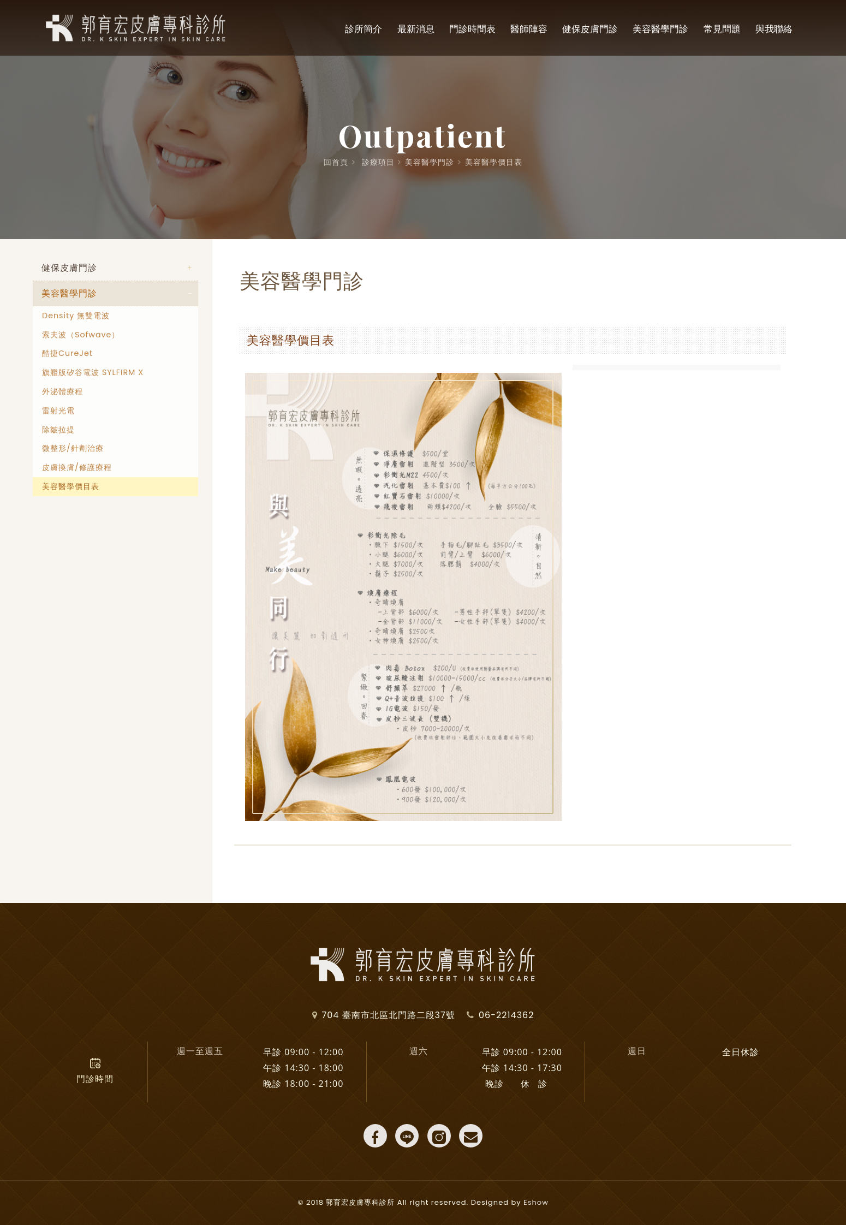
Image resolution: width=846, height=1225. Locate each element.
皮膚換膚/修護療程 (77, 467)
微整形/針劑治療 (73, 448)
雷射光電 (58, 411)
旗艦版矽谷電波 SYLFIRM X (93, 372)
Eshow (536, 1202)
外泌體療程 (62, 391)
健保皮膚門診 (69, 267)
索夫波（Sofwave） (81, 334)
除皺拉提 (58, 429)
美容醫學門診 (429, 162)
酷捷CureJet (67, 353)
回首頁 (336, 162)
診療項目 (378, 162)
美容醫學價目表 (493, 162)
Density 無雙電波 (76, 316)
